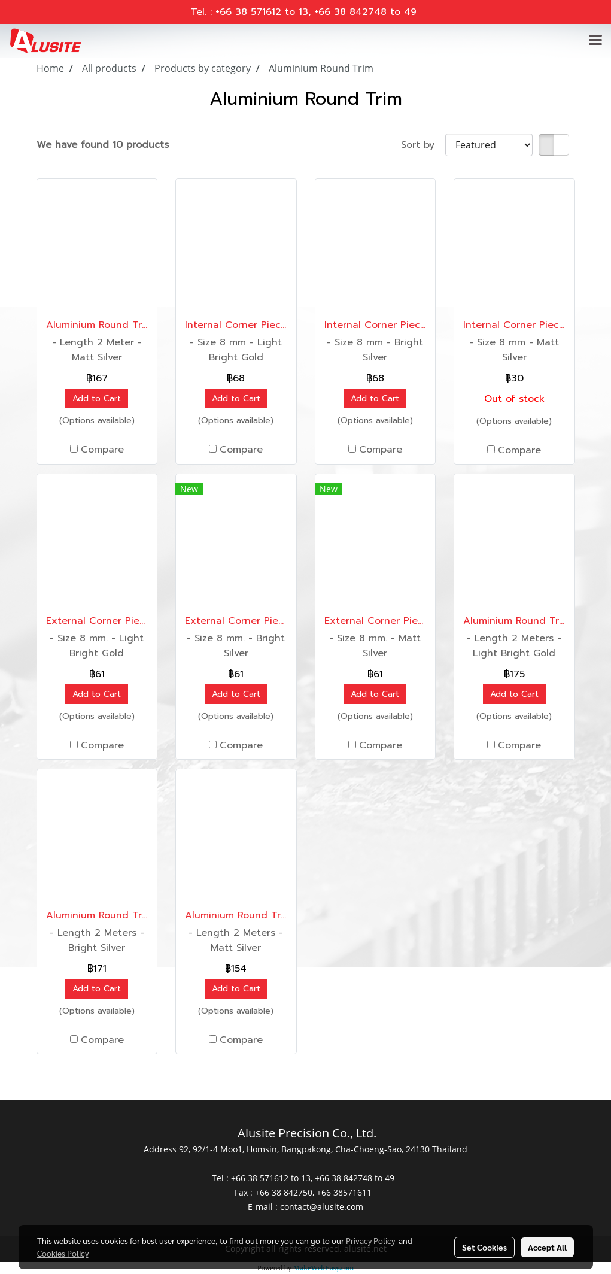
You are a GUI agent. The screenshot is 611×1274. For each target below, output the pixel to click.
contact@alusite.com (321, 1206)
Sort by (423, 145)
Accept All (547, 1247)
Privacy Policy (370, 1240)
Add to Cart (96, 398)
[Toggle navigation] (595, 41)
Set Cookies (484, 1247)
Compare (102, 449)
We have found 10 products (103, 145)
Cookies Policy (63, 1253)
